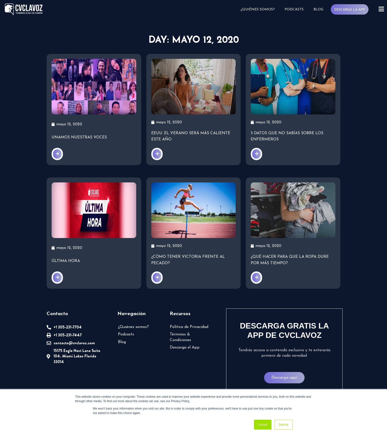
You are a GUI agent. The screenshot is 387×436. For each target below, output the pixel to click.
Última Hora (66, 261)
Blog (318, 9)
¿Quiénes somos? (258, 9)
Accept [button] (262, 424)
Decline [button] (284, 424)
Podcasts (294, 9)
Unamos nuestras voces (79, 137)
